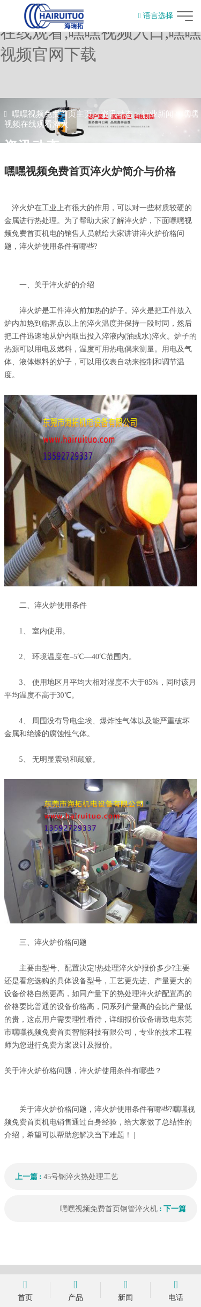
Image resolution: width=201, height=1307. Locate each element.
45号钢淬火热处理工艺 (80, 1177)
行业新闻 (158, 114)
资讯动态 (117, 114)
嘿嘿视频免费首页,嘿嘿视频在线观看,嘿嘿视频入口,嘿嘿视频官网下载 (100, 32)
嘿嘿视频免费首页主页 (52, 114)
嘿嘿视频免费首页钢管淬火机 (109, 1209)
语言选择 (155, 16)
